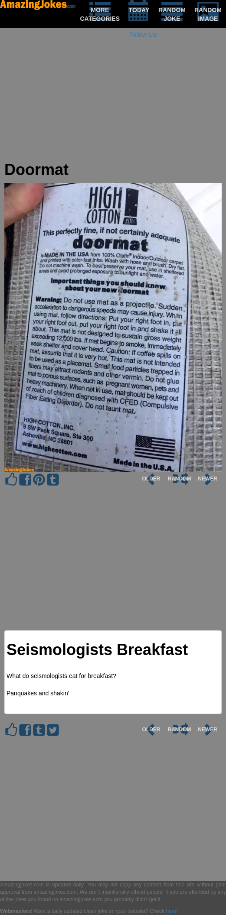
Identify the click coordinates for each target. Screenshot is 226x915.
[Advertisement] (113, 100)
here (171, 911)
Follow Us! (143, 34)
